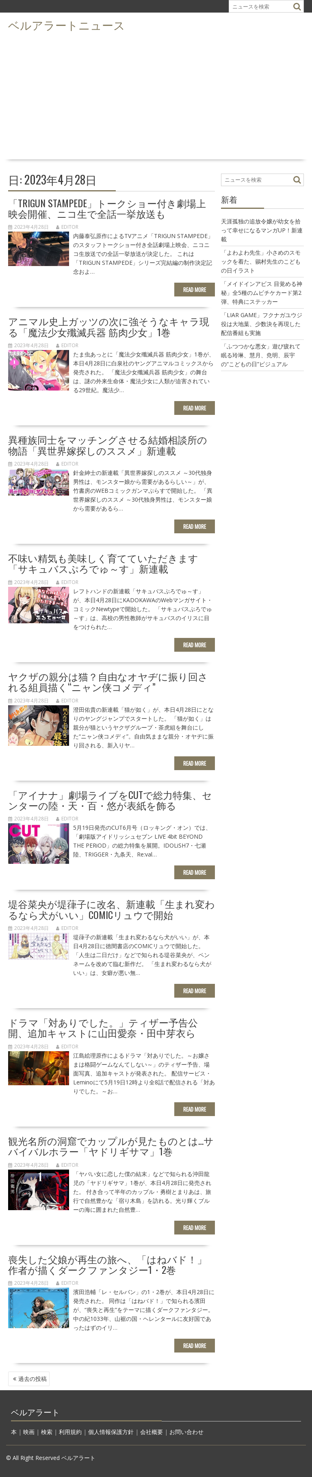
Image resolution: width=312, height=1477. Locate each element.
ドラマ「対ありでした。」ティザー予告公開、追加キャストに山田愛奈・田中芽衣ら (103, 1027)
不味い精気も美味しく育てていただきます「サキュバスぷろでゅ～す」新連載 (103, 562)
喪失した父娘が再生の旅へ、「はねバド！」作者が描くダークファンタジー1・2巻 (107, 1264)
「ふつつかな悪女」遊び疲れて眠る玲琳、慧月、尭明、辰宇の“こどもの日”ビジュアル (261, 355)
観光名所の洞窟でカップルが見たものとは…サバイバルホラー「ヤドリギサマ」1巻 (111, 1145)
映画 (29, 1432)
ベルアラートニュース (66, 24)
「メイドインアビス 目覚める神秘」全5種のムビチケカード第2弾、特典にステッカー (261, 292)
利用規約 (70, 1432)
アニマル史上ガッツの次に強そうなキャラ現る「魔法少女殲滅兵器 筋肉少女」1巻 (108, 326)
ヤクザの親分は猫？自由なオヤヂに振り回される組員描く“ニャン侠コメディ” (108, 681)
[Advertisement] (156, 95)
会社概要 (151, 1432)
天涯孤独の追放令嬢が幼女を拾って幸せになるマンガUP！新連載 (262, 230)
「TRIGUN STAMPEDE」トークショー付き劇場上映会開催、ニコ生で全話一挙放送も (107, 208)
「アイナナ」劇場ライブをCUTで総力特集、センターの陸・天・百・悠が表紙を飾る (110, 799)
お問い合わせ (186, 1432)
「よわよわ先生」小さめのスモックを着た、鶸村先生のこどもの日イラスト (261, 261)
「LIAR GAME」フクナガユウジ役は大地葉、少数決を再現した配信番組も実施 (261, 324)
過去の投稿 (32, 1379)
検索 (46, 1432)
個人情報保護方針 (111, 1432)
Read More (194, 290)
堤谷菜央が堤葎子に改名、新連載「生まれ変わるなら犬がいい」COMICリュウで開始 (111, 908)
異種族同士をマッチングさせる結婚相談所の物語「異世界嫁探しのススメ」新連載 (107, 444)
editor (67, 226)
